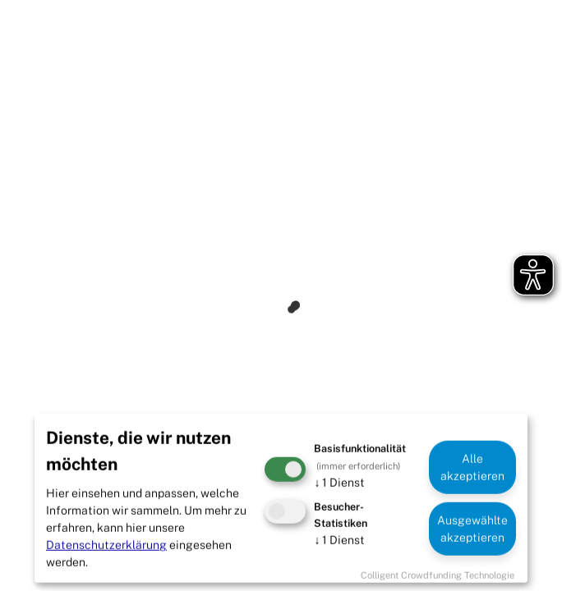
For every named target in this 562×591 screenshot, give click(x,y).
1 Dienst (339, 482)
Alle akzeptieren (472, 466)
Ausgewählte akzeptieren (472, 528)
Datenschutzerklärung (106, 545)
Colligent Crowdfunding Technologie (437, 575)
